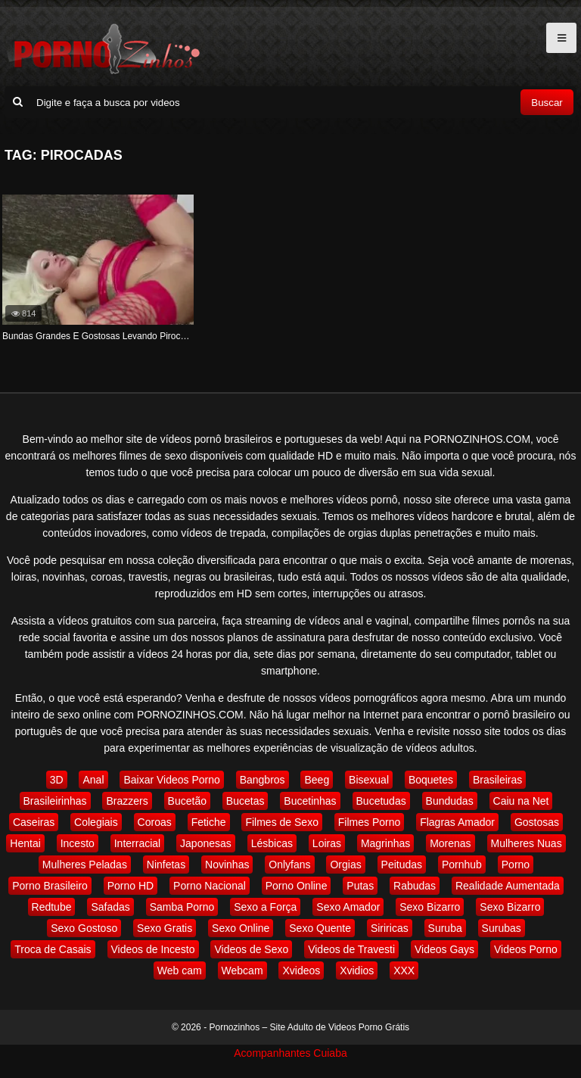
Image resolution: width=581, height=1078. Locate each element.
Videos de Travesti (351, 949)
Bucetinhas (310, 801)
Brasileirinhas (55, 801)
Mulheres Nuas (526, 843)
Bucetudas (381, 801)
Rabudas (414, 886)
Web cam (179, 970)
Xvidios (357, 970)
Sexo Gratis (164, 928)
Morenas (450, 843)
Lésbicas (272, 843)
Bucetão (187, 801)
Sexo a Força (265, 907)
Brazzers (127, 801)
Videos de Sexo (251, 949)
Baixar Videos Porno (171, 780)
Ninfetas (166, 864)
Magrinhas (385, 843)
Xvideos (301, 970)
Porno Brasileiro (50, 886)
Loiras (326, 843)
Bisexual (369, 780)
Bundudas (450, 801)
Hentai (25, 843)
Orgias (345, 864)
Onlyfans (289, 864)
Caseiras (33, 822)
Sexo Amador (348, 907)
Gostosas (536, 822)
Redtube (52, 907)
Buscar (546, 102)
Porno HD (130, 886)
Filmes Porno (369, 822)
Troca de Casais (52, 949)
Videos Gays (444, 949)
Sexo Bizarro (429, 907)
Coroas (155, 822)
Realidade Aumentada (507, 886)
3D (57, 780)
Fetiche (208, 822)
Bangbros (262, 780)
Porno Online (297, 886)
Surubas (501, 928)
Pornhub (462, 864)
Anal (93, 780)
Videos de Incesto (153, 949)
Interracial (137, 843)
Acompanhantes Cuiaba (290, 1053)
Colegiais (96, 822)
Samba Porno (182, 907)
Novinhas (227, 864)
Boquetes (431, 780)
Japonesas (205, 843)
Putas (360, 886)
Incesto (78, 843)
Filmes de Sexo (281, 822)
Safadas (110, 907)
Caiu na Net (521, 801)
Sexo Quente (320, 928)
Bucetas (245, 801)
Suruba (445, 928)
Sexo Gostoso (84, 928)
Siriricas (390, 928)
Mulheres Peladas (84, 864)
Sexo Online (240, 928)
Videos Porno (526, 949)
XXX (404, 970)
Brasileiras (497, 780)
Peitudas (401, 864)
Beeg (316, 780)
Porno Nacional (209, 886)
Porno (516, 864)
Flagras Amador (457, 822)
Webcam (242, 970)
